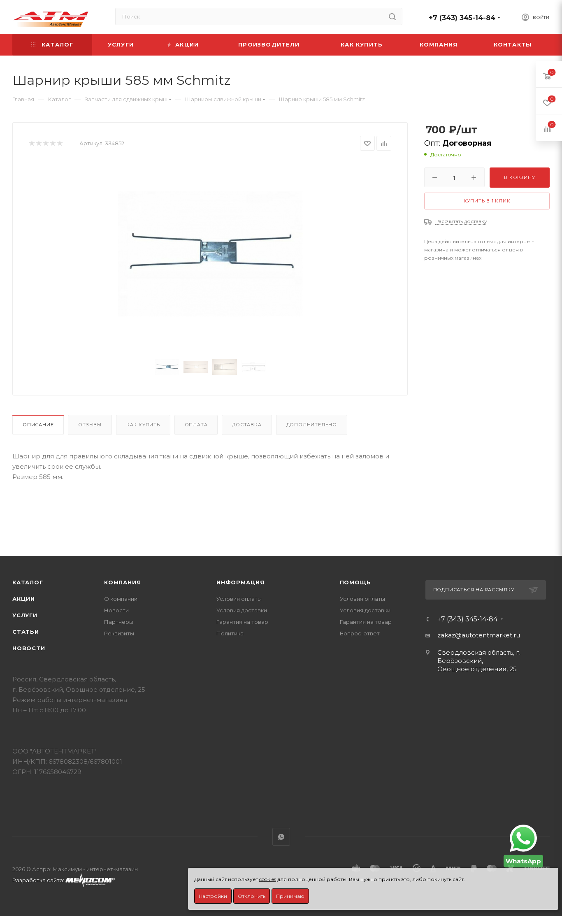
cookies (267, 879)
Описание (38, 425)
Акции (23, 598)
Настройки (213, 896)
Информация (240, 582)
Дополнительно (311, 425)
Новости (28, 648)
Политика (230, 633)
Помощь (355, 582)
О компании (120, 598)
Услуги (24, 615)
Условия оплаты (239, 598)
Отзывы (90, 425)
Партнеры (118, 621)
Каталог (27, 582)
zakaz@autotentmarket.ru (478, 635)
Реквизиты (119, 633)
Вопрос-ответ (360, 633)
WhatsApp (281, 837)
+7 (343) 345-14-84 (462, 18)
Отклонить (251, 896)
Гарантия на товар (242, 621)
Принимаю (290, 896)
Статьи (25, 631)
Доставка (246, 425)
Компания (122, 582)
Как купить (143, 425)
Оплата (196, 425)
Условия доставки (241, 610)
